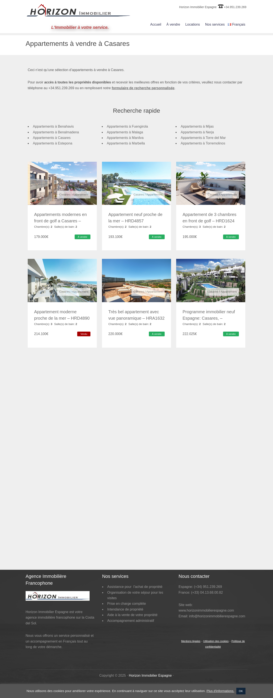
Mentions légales (190, 623)
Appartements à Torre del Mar (203, 138)
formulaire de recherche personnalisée (143, 85)
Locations (192, 24)
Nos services (215, 24)
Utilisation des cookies (216, 623)
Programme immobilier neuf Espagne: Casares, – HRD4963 (209, 314)
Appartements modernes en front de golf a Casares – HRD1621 (60, 221)
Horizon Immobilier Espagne (150, 658)
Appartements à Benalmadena (56, 132)
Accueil (155, 24)
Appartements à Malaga (125, 132)
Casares (64, 194)
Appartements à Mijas (197, 126)
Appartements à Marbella (126, 143)
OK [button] (241, 691)
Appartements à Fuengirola (127, 126)
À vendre (173, 24)
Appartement (80, 194)
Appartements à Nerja (197, 132)
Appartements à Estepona (52, 143)
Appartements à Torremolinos (203, 143)
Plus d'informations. (220, 691)
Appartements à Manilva (125, 138)
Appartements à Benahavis (53, 126)
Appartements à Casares (52, 138)
